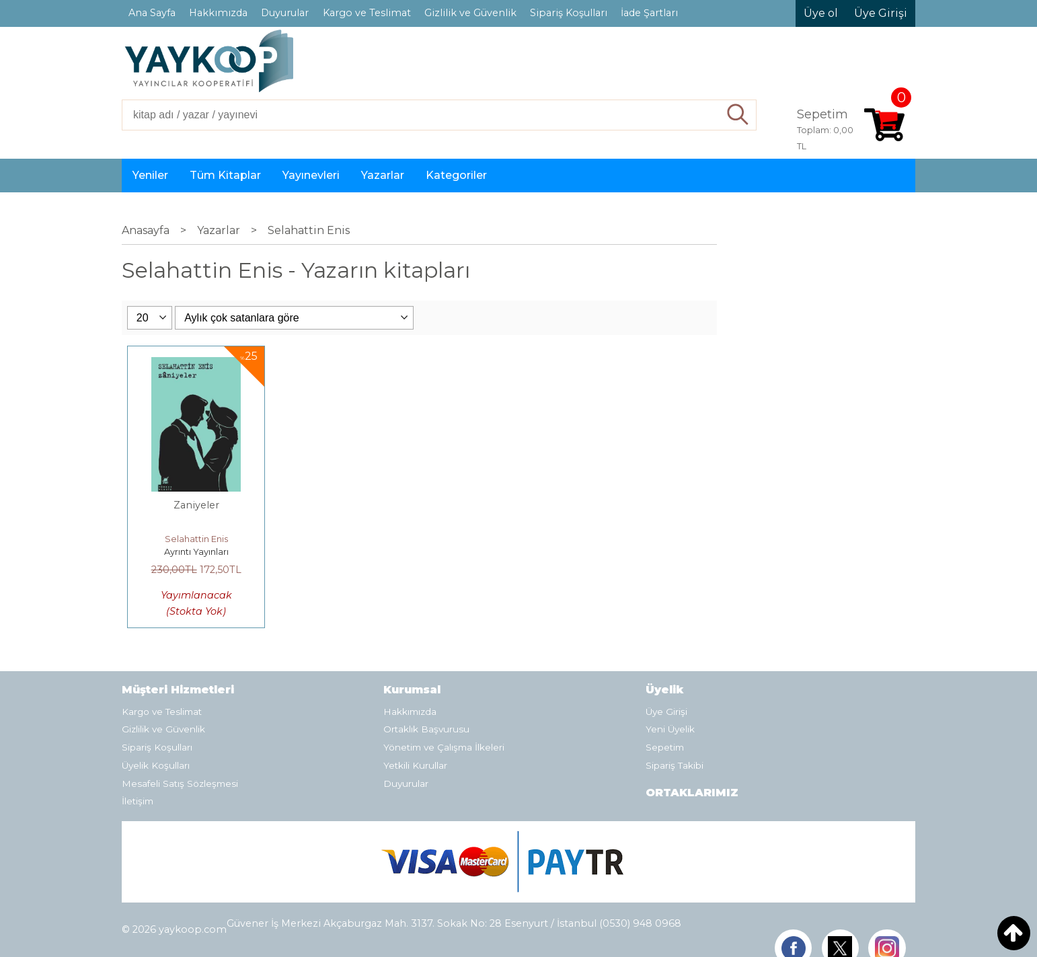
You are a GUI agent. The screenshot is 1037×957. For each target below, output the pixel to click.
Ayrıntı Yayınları (196, 551)
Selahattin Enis (196, 538)
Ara (738, 115)
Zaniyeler (196, 505)
